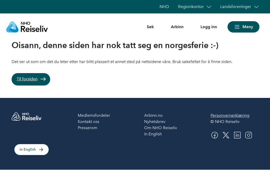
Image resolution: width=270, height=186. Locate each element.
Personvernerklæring (230, 115)
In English (28, 149)
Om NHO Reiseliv (160, 127)
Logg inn (209, 26)
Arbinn (177, 26)
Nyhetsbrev (155, 121)
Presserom (87, 127)
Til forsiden (27, 78)
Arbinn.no (153, 115)
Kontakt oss (88, 121)
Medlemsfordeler (94, 115)
